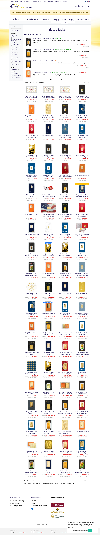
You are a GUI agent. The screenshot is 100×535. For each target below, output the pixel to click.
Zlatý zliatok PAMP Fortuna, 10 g (82, 254)
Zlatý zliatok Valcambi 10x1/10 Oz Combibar (65, 392)
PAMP (14, 42)
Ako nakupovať (24, 1)
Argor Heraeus (16, 36)
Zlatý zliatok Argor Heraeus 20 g (48, 333)
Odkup (87, 19)
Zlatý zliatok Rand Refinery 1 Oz (48, 392)
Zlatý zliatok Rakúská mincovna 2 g (82, 156)
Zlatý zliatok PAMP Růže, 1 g (82, 136)
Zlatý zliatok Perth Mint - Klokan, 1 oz (48, 412)
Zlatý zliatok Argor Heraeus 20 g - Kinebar (82, 353)
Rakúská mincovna (14, 55)
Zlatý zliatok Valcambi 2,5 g (82, 175)
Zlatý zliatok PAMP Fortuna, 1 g (82, 116)
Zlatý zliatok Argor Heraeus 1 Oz (43, 49)
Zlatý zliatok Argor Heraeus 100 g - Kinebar (82, 471)
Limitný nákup (71, 20)
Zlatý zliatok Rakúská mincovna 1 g (31, 136)
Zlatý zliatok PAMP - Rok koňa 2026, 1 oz (82, 412)
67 (11, 75)
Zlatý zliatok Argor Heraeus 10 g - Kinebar (31, 274)
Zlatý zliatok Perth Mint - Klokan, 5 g (65, 215)
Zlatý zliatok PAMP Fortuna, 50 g (82, 452)
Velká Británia (15, 78)
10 (11, 54)
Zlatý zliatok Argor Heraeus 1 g (65, 116)
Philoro (15, 53)
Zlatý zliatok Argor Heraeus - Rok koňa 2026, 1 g (32, 156)
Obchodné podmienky (54, 1)
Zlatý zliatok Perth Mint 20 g (32, 353)
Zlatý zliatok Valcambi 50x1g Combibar (31, 452)
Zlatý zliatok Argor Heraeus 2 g (65, 156)
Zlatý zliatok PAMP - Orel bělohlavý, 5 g (48, 215)
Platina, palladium (56, 20)
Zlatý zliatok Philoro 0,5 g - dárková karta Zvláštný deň (48, 97)
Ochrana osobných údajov (39, 505)
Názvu (35, 82)
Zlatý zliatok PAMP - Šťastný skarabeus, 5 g (82, 195)
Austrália (15, 69)
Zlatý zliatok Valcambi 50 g (82, 432)
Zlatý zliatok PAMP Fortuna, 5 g (65, 235)
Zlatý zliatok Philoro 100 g (48, 471)
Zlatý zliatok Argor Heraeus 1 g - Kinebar (82, 96)
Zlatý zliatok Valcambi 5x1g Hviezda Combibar (48, 195)
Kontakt (65, 1)
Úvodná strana (14, 1)
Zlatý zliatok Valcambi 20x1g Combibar (65, 333)
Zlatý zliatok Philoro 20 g (48, 353)
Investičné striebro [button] (31, 19)
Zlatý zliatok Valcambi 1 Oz (42, 73)
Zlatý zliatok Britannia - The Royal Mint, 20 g (82, 313)
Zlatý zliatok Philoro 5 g (32, 234)
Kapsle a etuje (64, 20)
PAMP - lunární (16, 44)
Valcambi (15, 64)
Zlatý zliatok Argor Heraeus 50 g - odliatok (48, 452)
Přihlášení (82, 6)
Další (87, 82)
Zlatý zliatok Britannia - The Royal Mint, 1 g (65, 136)
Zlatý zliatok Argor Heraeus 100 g (65, 471)
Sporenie (79, 19)
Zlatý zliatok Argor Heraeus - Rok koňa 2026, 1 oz (48, 373)
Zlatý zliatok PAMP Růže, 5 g (48, 235)
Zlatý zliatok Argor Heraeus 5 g (65, 195)
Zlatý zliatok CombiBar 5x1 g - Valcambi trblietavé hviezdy (82, 235)
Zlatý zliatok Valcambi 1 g (31, 116)
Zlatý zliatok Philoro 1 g (48, 135)
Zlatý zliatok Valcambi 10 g (48, 274)
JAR (13, 71)
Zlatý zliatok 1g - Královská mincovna (48, 116)
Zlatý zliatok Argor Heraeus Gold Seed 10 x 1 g (31, 295)
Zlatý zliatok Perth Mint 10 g (48, 294)
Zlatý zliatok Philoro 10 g (65, 294)
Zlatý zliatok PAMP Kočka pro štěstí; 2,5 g (65, 175)
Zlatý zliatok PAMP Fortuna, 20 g (65, 313)
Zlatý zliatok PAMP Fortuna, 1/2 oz (31, 313)
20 (11, 42)
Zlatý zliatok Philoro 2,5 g (32, 195)
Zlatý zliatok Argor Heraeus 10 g (43, 38)
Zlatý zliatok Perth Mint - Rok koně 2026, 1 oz (65, 373)
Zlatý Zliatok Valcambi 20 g (31, 333)
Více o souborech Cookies (80, 530)
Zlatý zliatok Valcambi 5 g (31, 215)
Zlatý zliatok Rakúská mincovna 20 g (65, 353)
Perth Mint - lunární (15, 50)
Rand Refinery (15, 58)
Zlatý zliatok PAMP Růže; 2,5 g (48, 175)
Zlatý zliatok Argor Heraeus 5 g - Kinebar (31, 254)
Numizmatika (46, 19)
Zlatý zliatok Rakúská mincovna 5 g (82, 215)
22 (11, 35)
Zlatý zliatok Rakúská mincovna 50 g (65, 452)
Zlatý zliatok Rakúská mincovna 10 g (82, 294)
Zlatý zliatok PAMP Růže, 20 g (82, 333)
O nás (44, 1)
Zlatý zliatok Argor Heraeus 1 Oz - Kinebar (65, 412)
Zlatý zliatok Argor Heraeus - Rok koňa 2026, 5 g (48, 255)
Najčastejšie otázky (36, 1)
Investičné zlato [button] (16, 19)
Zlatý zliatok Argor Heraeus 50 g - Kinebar (31, 471)
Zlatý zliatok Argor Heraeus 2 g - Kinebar (48, 156)
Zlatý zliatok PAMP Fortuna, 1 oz (82, 373)
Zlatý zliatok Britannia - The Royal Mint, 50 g (65, 432)
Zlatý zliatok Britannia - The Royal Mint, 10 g (82, 274)
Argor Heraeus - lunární (16, 39)
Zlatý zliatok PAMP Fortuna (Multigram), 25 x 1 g (31, 373)
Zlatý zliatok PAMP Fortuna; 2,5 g (31, 175)
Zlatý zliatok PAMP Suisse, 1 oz (31, 412)
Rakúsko (15, 73)
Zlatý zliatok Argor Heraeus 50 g (43, 61)
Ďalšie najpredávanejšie (56, 80)
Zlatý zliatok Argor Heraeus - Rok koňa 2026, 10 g (65, 255)
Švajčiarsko (16, 75)
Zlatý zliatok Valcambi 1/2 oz (48, 313)
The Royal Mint (16, 61)
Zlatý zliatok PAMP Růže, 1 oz (31, 432)
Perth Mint (16, 47)
